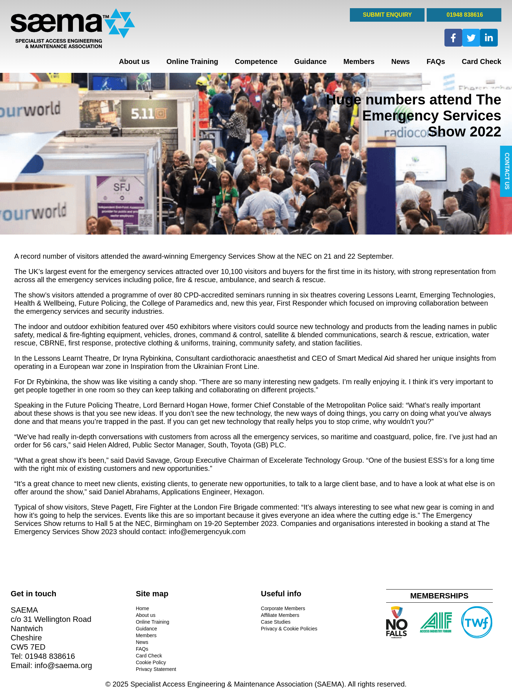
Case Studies (275, 622)
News (400, 61)
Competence (256, 61)
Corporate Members (283, 608)
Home (142, 608)
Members (359, 61)
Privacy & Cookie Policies (289, 628)
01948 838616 (464, 15)
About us (134, 61)
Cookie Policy (151, 662)
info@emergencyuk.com (207, 532)
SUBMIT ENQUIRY (387, 15)
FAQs (436, 61)
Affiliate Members (280, 615)
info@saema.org (63, 665)
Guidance (310, 61)
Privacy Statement (156, 669)
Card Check (481, 61)
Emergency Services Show (232, 256)
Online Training (192, 61)
